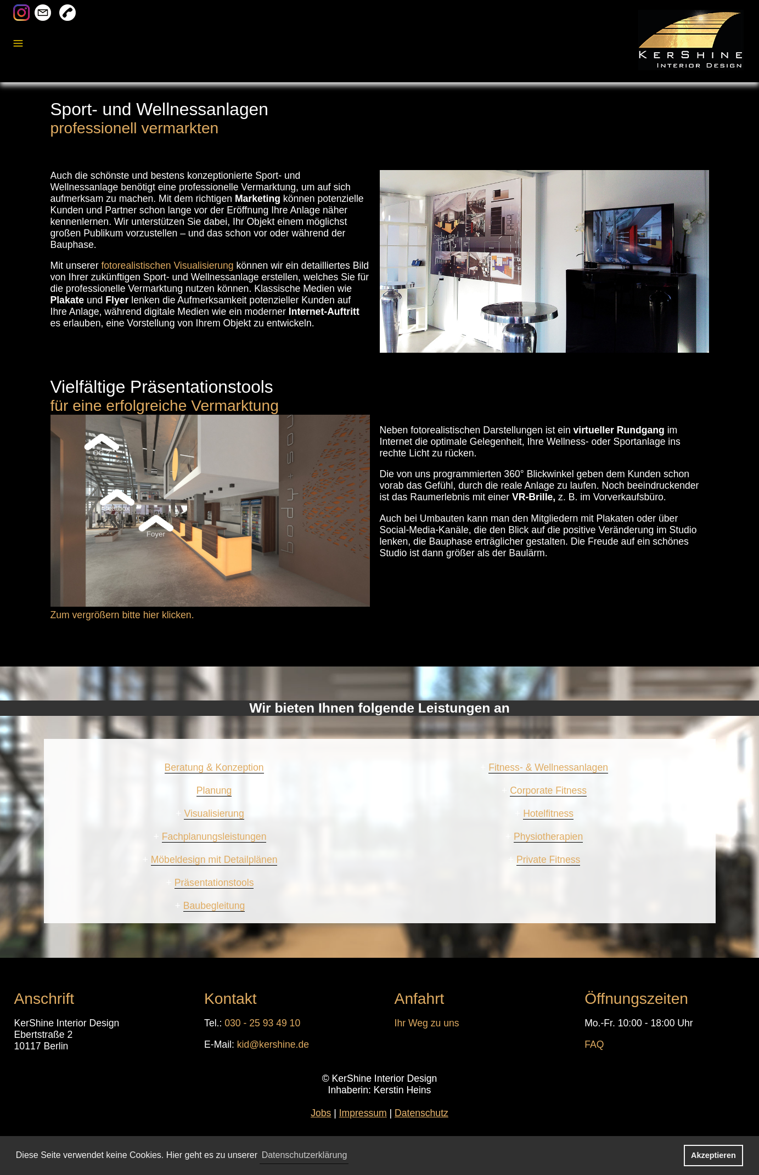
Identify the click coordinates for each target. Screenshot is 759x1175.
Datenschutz (421, 1113)
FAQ (594, 1044)
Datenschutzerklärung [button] (304, 1155)
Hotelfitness (548, 813)
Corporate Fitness (548, 790)
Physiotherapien (548, 836)
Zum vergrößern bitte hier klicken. (122, 614)
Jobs (321, 1113)
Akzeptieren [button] (713, 1155)
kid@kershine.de (273, 1044)
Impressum (363, 1113)
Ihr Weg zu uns (427, 1023)
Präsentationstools (214, 882)
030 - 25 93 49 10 (262, 1023)
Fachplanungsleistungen (214, 836)
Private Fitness (548, 859)
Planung (214, 790)
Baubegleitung (214, 905)
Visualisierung (214, 813)
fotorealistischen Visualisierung (167, 265)
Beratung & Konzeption (214, 767)
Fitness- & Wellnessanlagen (548, 767)
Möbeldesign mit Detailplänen (214, 859)
